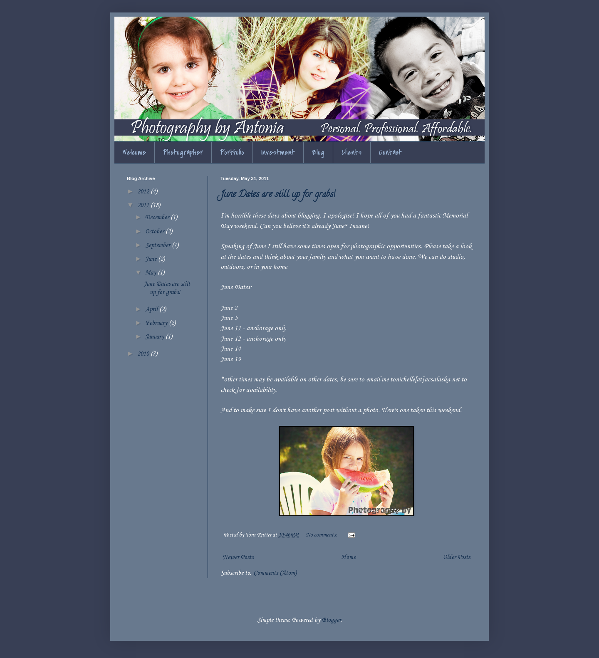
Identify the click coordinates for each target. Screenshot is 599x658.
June (151, 259)
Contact (390, 152)
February (157, 323)
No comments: (322, 535)
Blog (318, 152)
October (155, 231)
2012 (144, 191)
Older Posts (456, 557)
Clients (352, 152)
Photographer (183, 152)
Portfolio (232, 152)
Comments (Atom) (275, 573)
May (151, 273)
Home (348, 557)
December (158, 217)
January (155, 337)
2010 (144, 354)
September (158, 245)
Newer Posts (238, 557)
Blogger (331, 620)
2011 (144, 205)
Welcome (134, 152)
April (152, 309)
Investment (278, 152)
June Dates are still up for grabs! (277, 195)
